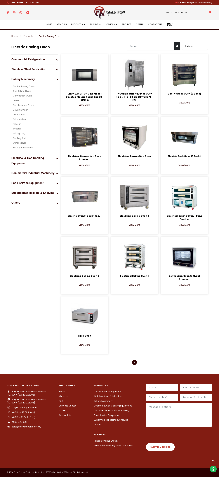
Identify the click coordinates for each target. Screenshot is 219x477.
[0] (170, 24)
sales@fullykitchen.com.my (194, 2)
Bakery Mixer (19, 119)
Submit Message (160, 446)
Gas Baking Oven (22, 91)
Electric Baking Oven (49, 36)
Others (97, 424)
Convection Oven (22, 95)
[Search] (150, 46)
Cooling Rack (20, 138)
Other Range (19, 142)
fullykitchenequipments (22, 407)
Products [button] (78, 24)
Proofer (17, 124)
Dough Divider (20, 109)
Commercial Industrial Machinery (111, 410)
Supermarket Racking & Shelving (111, 419)
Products (28, 36)
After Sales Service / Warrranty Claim (113, 445)
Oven (16, 100)
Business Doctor (67, 405)
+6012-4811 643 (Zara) (23, 417)
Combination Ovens (23, 105)
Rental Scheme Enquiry (106, 440)
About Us (61, 24)
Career (140, 24)
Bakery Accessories (23, 147)
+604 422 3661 (23, 2)
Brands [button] (95, 24)
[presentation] (169, 435)
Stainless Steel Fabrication (108, 396)
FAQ (61, 401)
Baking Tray (19, 133)
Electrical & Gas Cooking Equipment (113, 405)
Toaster (17, 128)
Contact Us (155, 24)
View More (84, 99)
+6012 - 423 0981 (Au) (21, 412)
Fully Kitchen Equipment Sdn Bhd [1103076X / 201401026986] (26, 393)
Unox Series (19, 114)
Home (49, 24)
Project (126, 24)
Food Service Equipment (107, 415)
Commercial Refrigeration (108, 391)
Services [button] (111, 24)
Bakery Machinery (103, 401)
